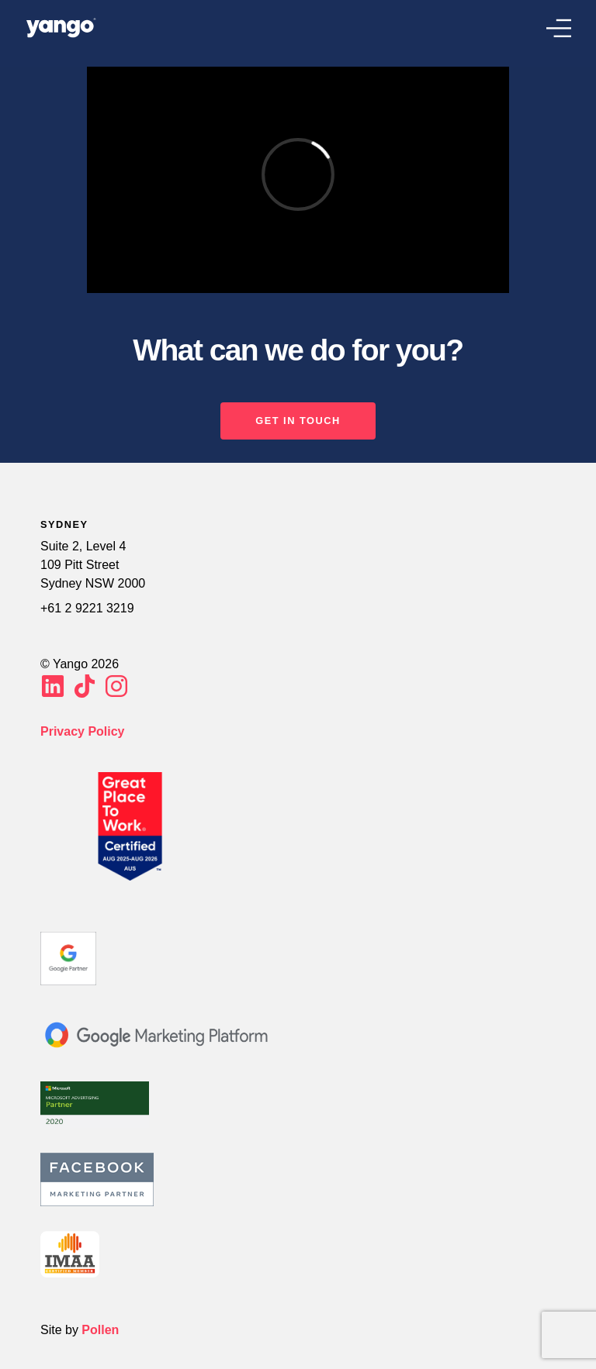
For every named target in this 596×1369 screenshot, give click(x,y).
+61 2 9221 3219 (87, 608)
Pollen (100, 1329)
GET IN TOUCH (297, 420)
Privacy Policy (82, 731)
